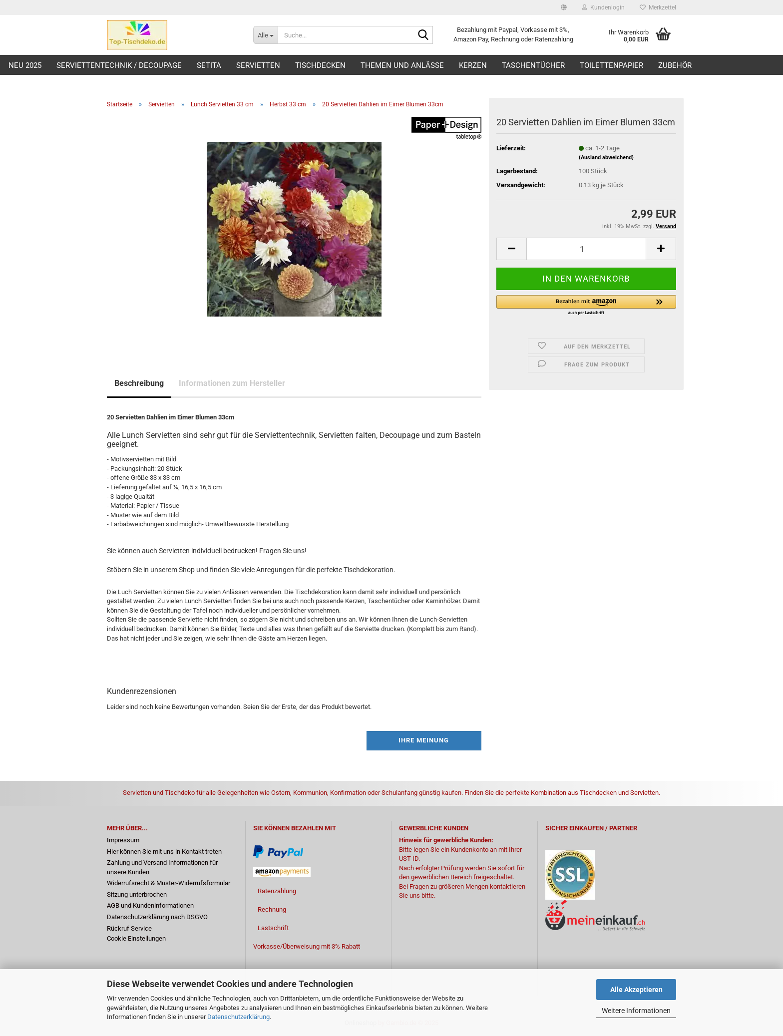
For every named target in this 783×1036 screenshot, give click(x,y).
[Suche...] (265, 35)
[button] (563, 7)
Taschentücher (533, 65)
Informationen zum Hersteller (232, 383)
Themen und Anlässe (402, 65)
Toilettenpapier (611, 65)
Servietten (258, 65)
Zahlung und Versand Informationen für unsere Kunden (162, 867)
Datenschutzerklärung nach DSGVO (157, 917)
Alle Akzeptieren (636, 990)
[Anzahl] (586, 249)
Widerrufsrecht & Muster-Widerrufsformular (168, 883)
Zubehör (675, 65)
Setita (209, 65)
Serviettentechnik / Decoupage (119, 65)
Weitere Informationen (636, 1011)
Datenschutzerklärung (238, 1017)
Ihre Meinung (423, 740)
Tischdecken (320, 65)
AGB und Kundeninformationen (150, 905)
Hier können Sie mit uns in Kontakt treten (164, 851)
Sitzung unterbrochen (137, 894)
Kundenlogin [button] (603, 7)
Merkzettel (658, 7)
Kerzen (473, 65)
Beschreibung (139, 383)
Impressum (123, 840)
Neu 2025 (24, 65)
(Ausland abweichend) (606, 157)
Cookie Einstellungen (136, 938)
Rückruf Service (129, 928)
